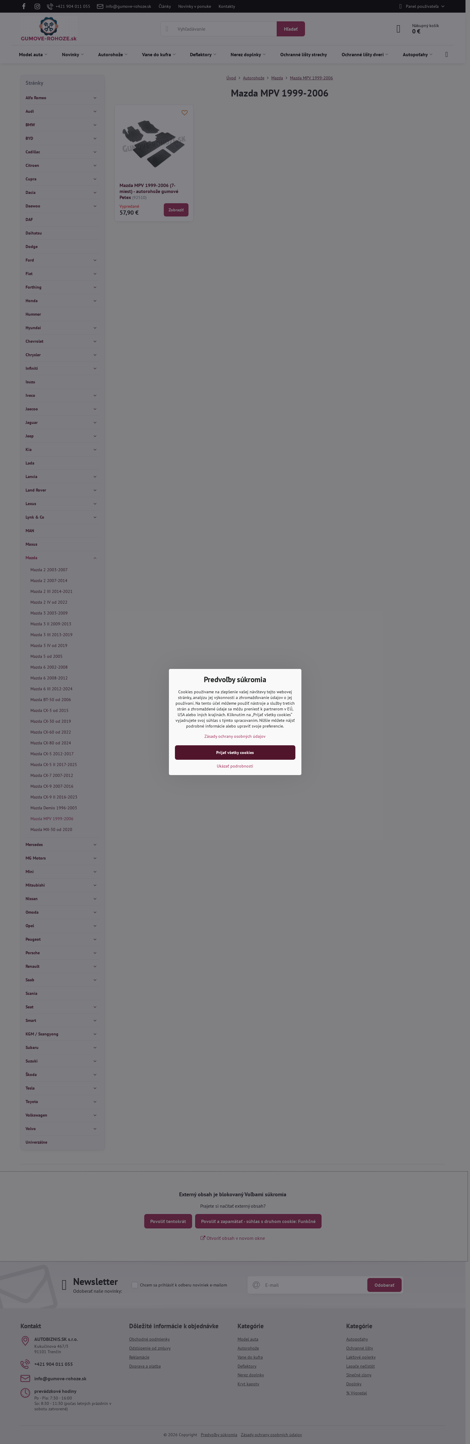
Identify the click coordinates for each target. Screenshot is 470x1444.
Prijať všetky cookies (235, 752)
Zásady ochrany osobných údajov (235, 736)
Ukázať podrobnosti (235, 766)
